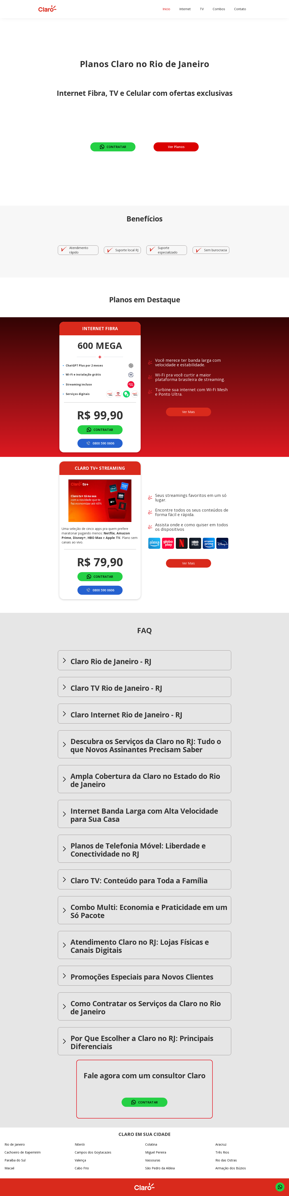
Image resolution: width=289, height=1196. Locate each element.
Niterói (80, 1144)
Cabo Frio (82, 1168)
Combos (219, 9)
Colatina (151, 1144)
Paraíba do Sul (15, 1160)
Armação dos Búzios (230, 1168)
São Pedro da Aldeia (160, 1168)
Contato (240, 9)
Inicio (166, 9)
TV (202, 9)
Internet (185, 9)
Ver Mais (188, 412)
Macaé (9, 1168)
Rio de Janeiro (15, 1144)
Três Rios (222, 1152)
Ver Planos (176, 147)
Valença (80, 1160)
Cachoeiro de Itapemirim (23, 1152)
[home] (47, 9)
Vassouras (152, 1160)
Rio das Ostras (226, 1160)
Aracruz (220, 1144)
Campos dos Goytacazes (93, 1152)
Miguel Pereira (155, 1152)
